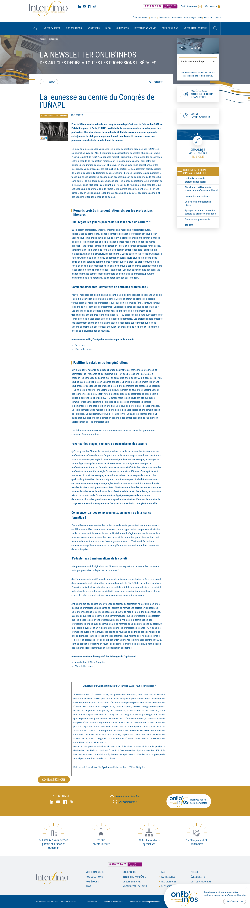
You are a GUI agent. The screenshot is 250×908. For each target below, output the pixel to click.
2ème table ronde (84, 666)
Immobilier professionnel (197, 196)
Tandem (189, 224)
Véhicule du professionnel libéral (198, 203)
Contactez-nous (54, 780)
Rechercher (215, 28)
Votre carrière (52, 28)
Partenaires (177, 17)
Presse (154, 17)
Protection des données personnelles (144, 901)
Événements (164, 17)
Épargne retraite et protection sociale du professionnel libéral (201, 212)
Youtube (84, 6)
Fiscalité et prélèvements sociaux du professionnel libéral (201, 189)
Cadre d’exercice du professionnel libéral (195, 180)
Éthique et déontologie (113, 901)
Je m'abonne (232, 901)
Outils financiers (201, 881)
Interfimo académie (145, 28)
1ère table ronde (83, 349)
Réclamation (92, 901)
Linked (79, 6)
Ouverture (80, 345)
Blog (108, 28)
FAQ (200, 17)
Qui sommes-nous (140, 17)
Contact (217, 17)
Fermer (246, 888)
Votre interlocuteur (195, 28)
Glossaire (208, 17)
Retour (51, 81)
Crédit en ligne (170, 28)
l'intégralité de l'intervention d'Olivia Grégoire (121, 767)
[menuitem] (35, 28)
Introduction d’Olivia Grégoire (90, 662)
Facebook (89, 6)
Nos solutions (74, 28)
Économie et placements (197, 219)
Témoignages (190, 17)
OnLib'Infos (122, 28)
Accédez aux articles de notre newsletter (202, 94)
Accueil (35, 28)
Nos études (94, 28)
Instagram (94, 6)
